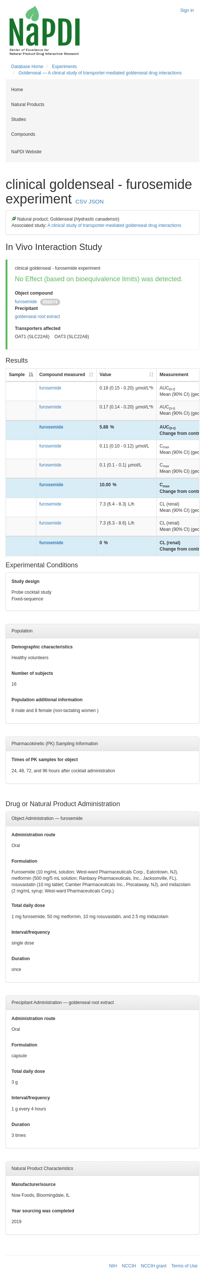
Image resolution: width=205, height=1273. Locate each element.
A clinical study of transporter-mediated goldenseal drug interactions (114, 225)
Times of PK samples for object (45, 759)
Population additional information (47, 699)
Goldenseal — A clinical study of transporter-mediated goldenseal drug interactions (100, 73)
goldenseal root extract (37, 316)
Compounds (23, 134)
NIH (113, 1266)
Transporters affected (38, 328)
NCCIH (129, 1266)
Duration (21, 958)
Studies (18, 119)
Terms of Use (184, 1266)
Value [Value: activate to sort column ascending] (105, 374)
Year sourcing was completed (43, 1210)
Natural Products (27, 104)
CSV (81, 201)
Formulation (24, 861)
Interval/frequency (31, 932)
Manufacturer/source (34, 1184)
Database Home (27, 66)
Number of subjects (32, 673)
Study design (25, 581)
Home (17, 89)
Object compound (34, 293)
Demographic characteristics (42, 647)
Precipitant (26, 308)
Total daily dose (28, 905)
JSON (96, 201)
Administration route (33, 834)
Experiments (64, 66)
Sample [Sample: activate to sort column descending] (17, 374)
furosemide (26, 301)
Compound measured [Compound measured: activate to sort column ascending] (62, 374)
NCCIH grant (153, 1266)
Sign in (187, 10)
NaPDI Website (26, 151)
